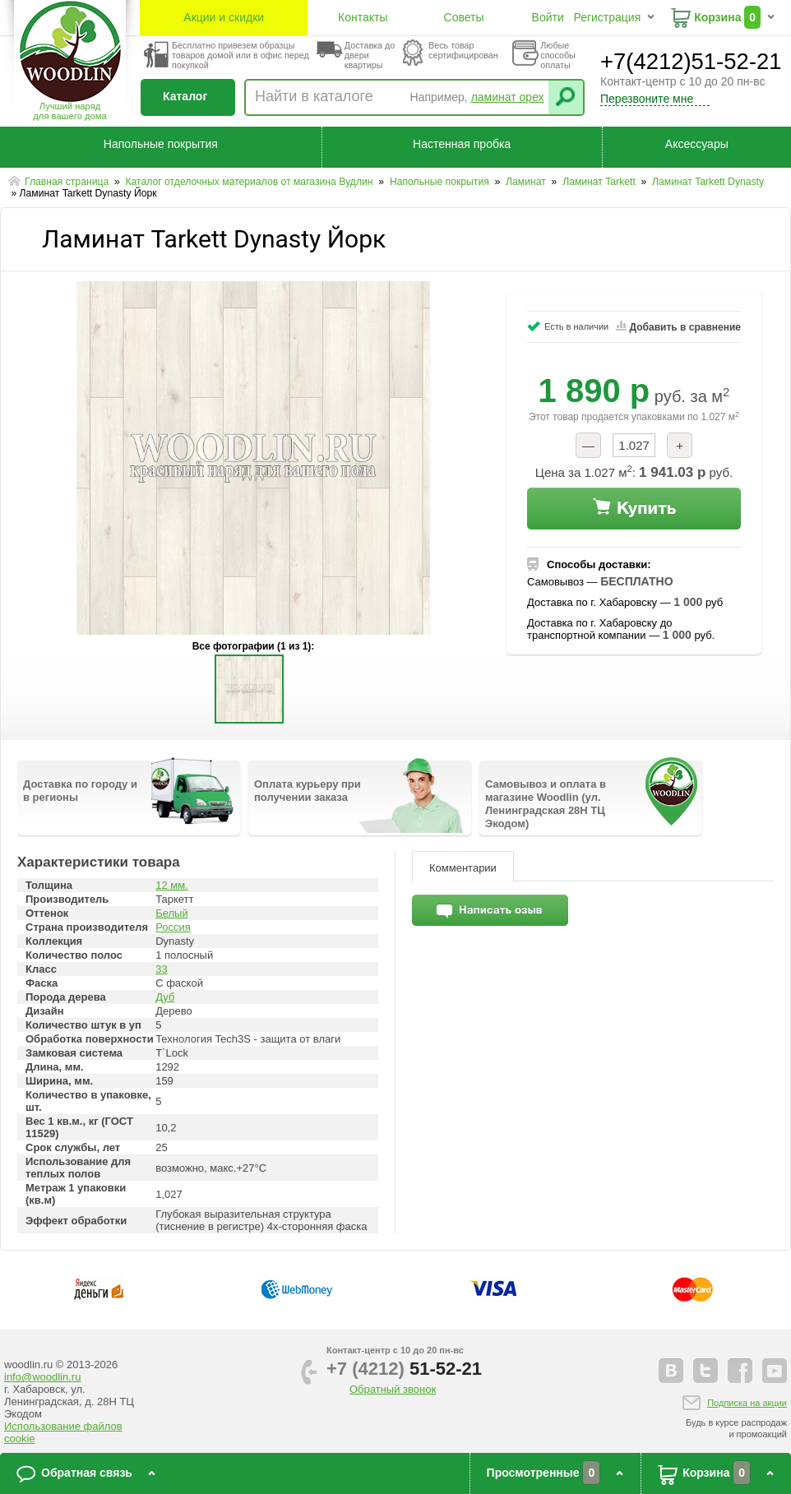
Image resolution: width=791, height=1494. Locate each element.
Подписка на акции (747, 1403)
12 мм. (171, 885)
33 (161, 969)
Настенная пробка (462, 143)
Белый (171, 913)
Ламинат (527, 181)
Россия (173, 927)
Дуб (164, 997)
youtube (774, 1370)
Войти (548, 17)
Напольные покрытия (161, 143)
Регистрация (607, 17)
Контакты (362, 17)
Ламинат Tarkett (600, 181)
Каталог (185, 96)
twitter (705, 1370)
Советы (464, 17)
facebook (740, 1370)
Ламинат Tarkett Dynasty (708, 181)
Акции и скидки (223, 17)
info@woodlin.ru (42, 1377)
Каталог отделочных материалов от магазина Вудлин (250, 181)
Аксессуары (697, 143)
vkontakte (671, 1370)
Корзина (717, 17)
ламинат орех (507, 97)
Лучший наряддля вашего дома (69, 111)
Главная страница (68, 181)
